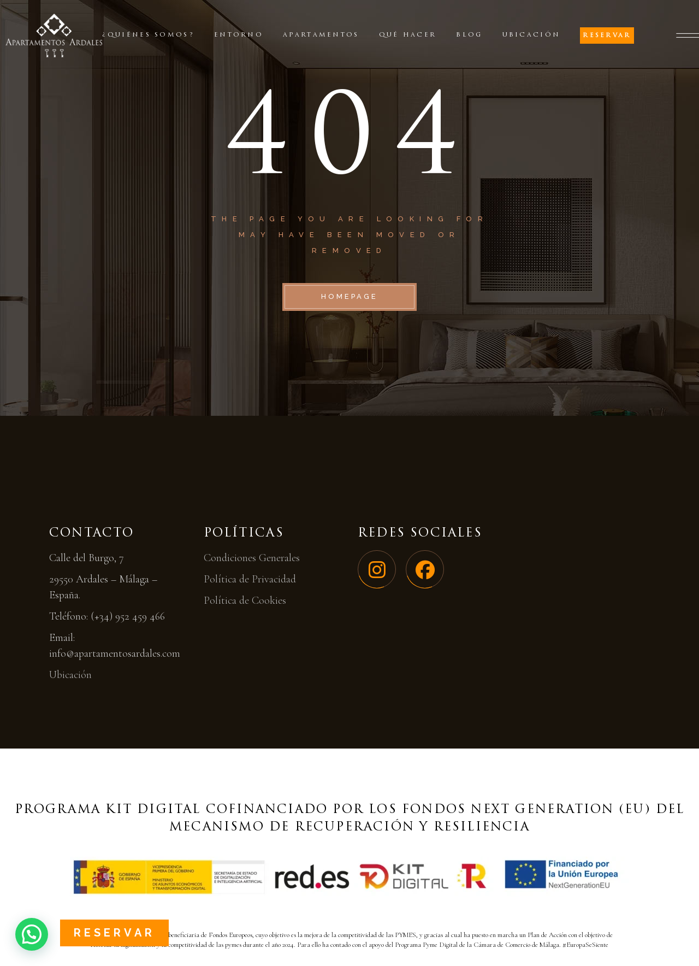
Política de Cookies (245, 600)
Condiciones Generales (252, 557)
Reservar (114, 932)
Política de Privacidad (250, 579)
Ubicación (70, 674)
